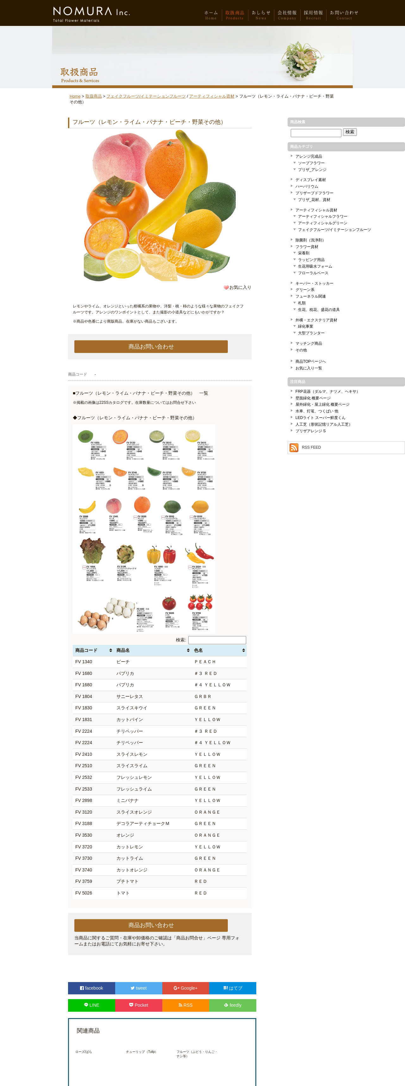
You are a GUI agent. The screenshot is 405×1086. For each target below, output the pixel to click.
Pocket (138, 1005)
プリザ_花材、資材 (314, 199)
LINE (91, 1005)
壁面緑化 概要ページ (313, 398)
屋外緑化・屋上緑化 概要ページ (323, 404)
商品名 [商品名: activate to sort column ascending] (123, 650)
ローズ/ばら (83, 1051)
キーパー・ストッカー (314, 283)
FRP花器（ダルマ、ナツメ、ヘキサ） (328, 391)
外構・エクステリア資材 (316, 320)
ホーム (211, 16)
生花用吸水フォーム (315, 266)
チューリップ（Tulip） (142, 1051)
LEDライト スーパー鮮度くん (321, 418)
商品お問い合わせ (151, 346)
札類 (302, 303)
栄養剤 (303, 253)
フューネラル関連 (311, 296)
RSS (186, 1005)
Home (75, 96)
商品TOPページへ (311, 361)
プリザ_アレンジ (312, 169)
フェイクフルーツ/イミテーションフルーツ (146, 96)
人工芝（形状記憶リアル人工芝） (324, 424)
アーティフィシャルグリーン (322, 223)
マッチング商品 (309, 343)
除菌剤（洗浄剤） (311, 240)
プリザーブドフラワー (314, 193)
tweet (138, 988)
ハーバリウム (307, 186)
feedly (232, 1005)
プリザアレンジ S (311, 431)
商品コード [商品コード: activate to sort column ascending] (86, 650)
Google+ (185, 988)
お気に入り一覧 (309, 368)
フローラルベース (313, 273)
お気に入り (240, 287)
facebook (91, 988)
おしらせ (261, 16)
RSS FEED (311, 448)
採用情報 (313, 16)
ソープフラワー (311, 163)
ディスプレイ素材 (311, 180)
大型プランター (311, 333)
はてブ (232, 988)
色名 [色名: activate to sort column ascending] (198, 650)
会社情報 (287, 16)
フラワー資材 (307, 247)
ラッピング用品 (311, 260)
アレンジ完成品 (309, 156)
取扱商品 (235, 16)
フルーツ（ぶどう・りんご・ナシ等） (197, 1054)
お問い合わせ (344, 16)
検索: (211, 639)
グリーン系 (305, 290)
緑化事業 (305, 326)
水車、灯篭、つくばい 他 (317, 411)
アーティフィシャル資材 (211, 96)
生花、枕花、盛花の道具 (319, 309)
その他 (301, 350)
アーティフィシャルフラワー (322, 216)
